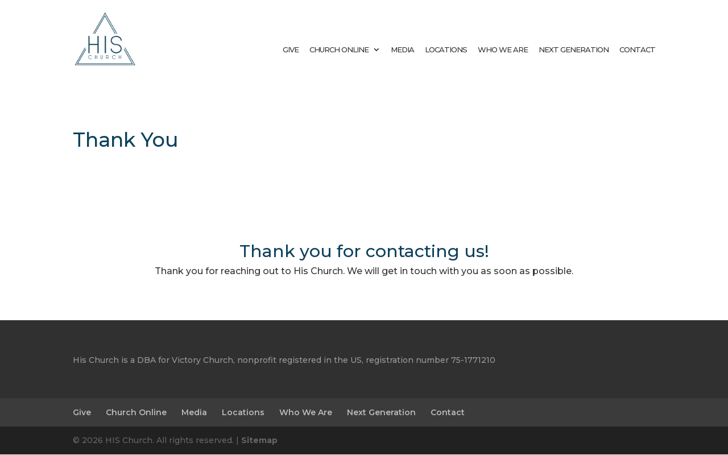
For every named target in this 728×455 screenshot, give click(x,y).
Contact (637, 49)
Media (402, 49)
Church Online (339, 49)
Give (291, 49)
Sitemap (259, 440)
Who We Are (503, 49)
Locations (446, 49)
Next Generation (574, 49)
